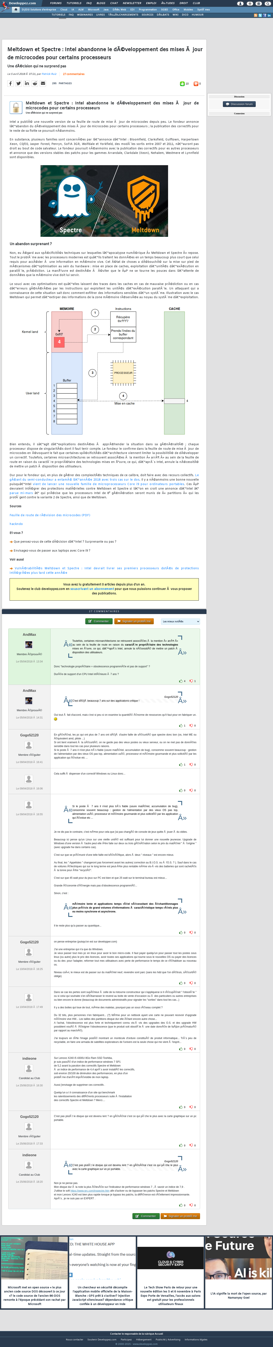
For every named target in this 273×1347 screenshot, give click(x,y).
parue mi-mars (21, 496)
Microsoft (93, 9)
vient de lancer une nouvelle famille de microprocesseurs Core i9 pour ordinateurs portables (108, 487)
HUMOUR (197, 14)
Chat (114, 3)
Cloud (63, 9)
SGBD (164, 9)
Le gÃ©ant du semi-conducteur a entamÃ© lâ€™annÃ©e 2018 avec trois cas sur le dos (104, 480)
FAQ (89, 3)
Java (105, 9)
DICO (185, 14)
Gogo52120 (29, 743)
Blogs (101, 3)
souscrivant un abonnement (92, 592)
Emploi (151, 3)
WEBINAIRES (85, 14)
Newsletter (131, 3)
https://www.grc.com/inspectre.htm (90, 1198)
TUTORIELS (58, 14)
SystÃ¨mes (203, 9)
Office (175, 9)
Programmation (148, 9)
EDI (132, 9)
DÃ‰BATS (163, 14)
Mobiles (188, 9)
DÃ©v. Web (119, 9)
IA (72, 9)
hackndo (16, 527)
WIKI (176, 14)
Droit (183, 3)
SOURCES (147, 14)
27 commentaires (73, 77)
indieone (29, 1066)
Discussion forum (239, 104)
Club (196, 3)
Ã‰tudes (168, 3)
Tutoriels (74, 3)
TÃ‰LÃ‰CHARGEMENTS (123, 14)
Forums (56, 3)
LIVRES (100, 14)
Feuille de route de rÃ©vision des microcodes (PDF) (50, 518)
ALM (81, 9)
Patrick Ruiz (49, 77)
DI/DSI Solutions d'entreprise (39, 9)
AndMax (29, 643)
